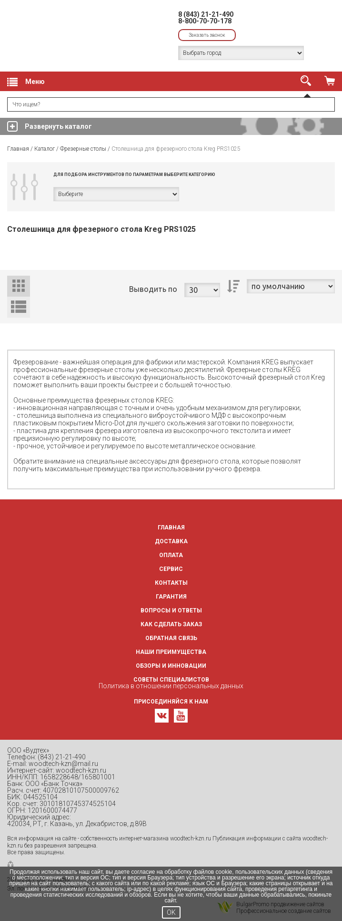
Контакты (171, 583)
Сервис (171, 569)
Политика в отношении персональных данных (171, 686)
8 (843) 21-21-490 (205, 14)
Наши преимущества (171, 652)
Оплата (171, 555)
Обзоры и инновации (171, 665)
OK (171, 912)
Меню (26, 82)
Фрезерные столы (83, 148)
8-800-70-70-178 (204, 21)
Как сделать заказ (171, 624)
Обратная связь (171, 638)
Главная (18, 148)
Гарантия (171, 596)
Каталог (44, 148)
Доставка (171, 541)
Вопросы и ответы (171, 610)
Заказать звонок (207, 35)
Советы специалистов (171, 679)
